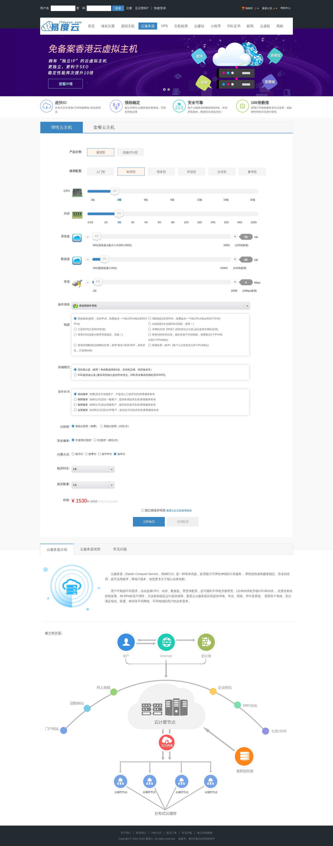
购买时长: (63, 468)
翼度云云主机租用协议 (179, 510)
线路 (67, 324)
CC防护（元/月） (106, 440)
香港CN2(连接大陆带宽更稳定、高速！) (100, 334)
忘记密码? (142, 8)
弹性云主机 (61, 127)
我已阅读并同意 (153, 510)
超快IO (61, 103)
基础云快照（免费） (85, 426)
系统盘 (65, 236)
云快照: (65, 426)
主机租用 (181, 26)
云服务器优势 (90, 549)
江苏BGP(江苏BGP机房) (92, 329)
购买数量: (63, 484)
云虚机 (265, 26)
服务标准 (64, 391)
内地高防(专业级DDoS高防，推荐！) (173, 323)
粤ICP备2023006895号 (202, 838)
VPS (164, 26)
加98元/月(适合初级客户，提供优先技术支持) (109, 404)
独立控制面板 (204, 832)
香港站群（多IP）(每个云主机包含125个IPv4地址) (180, 345)
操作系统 (64, 304)
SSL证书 (233, 26)
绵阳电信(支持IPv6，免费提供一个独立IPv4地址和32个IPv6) (186, 318)
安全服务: (63, 440)
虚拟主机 (128, 26)
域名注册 (108, 26)
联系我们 (141, 832)
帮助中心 (286, 8)
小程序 (216, 26)
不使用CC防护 (82, 440)
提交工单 (171, 832)
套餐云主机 (104, 127)
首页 (91, 26)
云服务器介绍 (57, 549)
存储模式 (64, 367)
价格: (66, 500)
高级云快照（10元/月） (115, 426)
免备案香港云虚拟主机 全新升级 (166, 62)
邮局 (250, 26)
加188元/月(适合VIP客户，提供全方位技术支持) (110, 410)
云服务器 (148, 26)
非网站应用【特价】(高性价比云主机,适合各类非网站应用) (185, 329)
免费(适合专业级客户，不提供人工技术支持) (109, 394)
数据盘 (65, 259)
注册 (129, 8)
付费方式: (63, 454)
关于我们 (126, 832)
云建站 (199, 26)
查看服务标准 (147, 394)
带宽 (67, 281)
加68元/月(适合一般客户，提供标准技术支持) (109, 399)
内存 (67, 213)
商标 (280, 26)
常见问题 (120, 549)
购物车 (250, 8)
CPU (66, 191)
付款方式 (156, 832)
